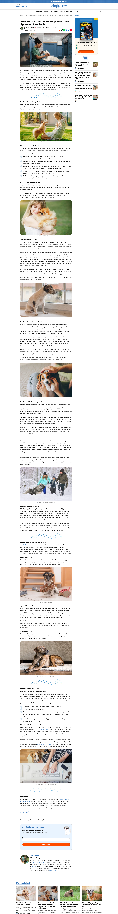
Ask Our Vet (77, 11)
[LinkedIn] (69, 30)
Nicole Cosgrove (30, 27)
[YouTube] (24, 6)
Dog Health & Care (25, 19)
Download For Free (86, 52)
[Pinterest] (26, 6)
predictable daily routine (44, 744)
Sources (25, 812)
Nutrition (46, 11)
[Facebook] (17, 6)
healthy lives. (52, 870)
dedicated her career (38, 862)
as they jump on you (42, 729)
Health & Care (38, 11)
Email (24, 837)
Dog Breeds (69, 11)
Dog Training (54, 11)
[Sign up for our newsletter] (59, 1)
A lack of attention (26, 545)
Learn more (77, 15)
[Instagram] (19, 6)
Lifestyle (62, 11)
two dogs (34, 866)
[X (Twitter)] (22, 6)
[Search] (100, 11)
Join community (46, 844)
